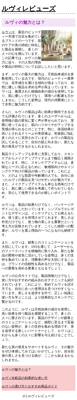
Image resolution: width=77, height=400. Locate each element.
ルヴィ (6, 32)
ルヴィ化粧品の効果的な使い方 (25, 378)
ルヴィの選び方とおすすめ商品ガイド (29, 386)
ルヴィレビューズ (29, 8)
